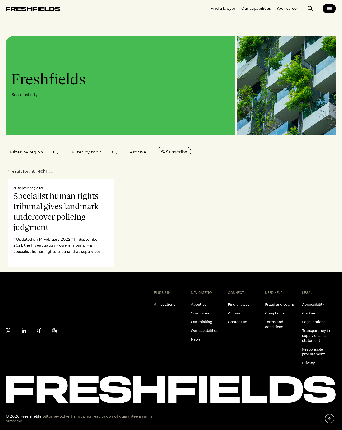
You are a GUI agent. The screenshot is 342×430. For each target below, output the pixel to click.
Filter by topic (95, 151)
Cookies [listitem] (309, 313)
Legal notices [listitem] (313, 321)
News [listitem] (196, 339)
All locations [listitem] (164, 304)
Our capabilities (256, 8)
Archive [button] (138, 151)
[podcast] (54, 330)
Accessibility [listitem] (313, 304)
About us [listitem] (198, 304)
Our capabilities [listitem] (204, 330)
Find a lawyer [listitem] (239, 304)
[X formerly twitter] (8, 330)
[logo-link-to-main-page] (33, 10)
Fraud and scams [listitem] (280, 304)
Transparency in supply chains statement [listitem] (316, 335)
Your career (287, 8)
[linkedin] (24, 330)
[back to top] (329, 418)
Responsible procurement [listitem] (313, 351)
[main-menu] (329, 8)
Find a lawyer (223, 8)
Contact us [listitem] (237, 321)
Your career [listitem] (201, 313)
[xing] (39, 330)
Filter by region (34, 151)
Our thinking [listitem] (201, 321)
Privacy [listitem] (308, 363)
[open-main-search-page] (310, 8)
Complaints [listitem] (275, 313)
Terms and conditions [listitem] (274, 324)
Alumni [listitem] (234, 313)
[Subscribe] (174, 151)
